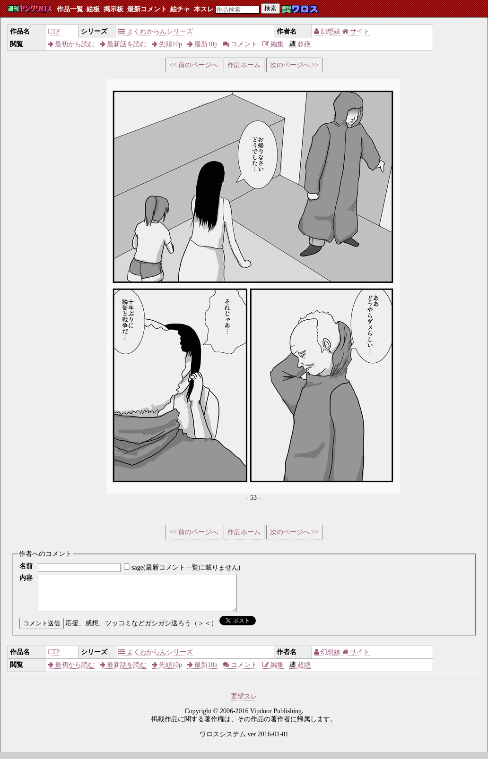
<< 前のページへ (193, 64)
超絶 (300, 44)
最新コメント (147, 9)
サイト (356, 31)
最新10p (202, 44)
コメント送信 (41, 630)
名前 (26, 566)
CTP (54, 31)
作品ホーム (244, 64)
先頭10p (167, 44)
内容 (26, 577)
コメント (240, 44)
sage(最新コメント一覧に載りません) (185, 567)
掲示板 (113, 9)
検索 (270, 8)
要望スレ (244, 703)
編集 (273, 44)
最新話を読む (123, 44)
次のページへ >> (294, 64)
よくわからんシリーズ (155, 31)
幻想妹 (327, 31)
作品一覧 (70, 9)
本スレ (204, 9)
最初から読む (71, 44)
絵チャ (180, 9)
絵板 (93, 9)
